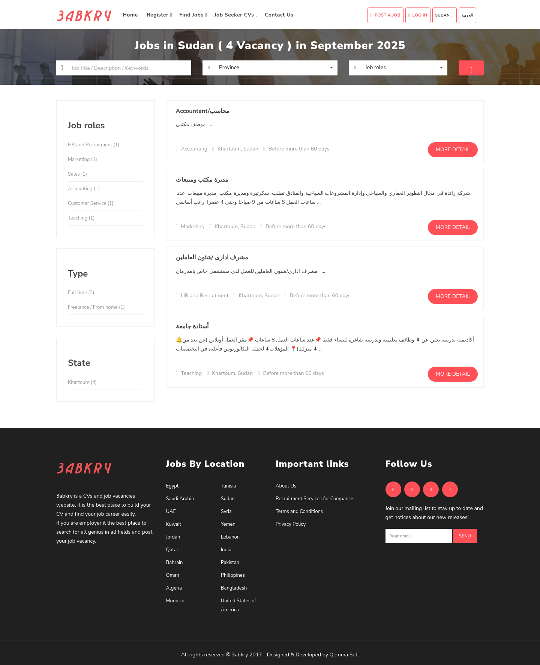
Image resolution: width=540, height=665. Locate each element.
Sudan (444, 15)
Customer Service (91, 203)
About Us (286, 486)
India (226, 549)
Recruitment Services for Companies (315, 498)
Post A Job (385, 15)
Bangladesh (234, 588)
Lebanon (230, 537)
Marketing (82, 159)
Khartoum (82, 382)
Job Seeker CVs (236, 14)
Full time (81, 292)
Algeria (174, 588)
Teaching (81, 218)
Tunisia (228, 486)
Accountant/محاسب (203, 111)
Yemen (228, 524)
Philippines (233, 575)
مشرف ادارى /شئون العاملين (212, 257)
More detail (453, 149)
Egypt (172, 486)
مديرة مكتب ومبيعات (202, 180)
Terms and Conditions (299, 511)
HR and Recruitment (94, 144)
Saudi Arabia (180, 498)
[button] (270, 67)
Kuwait (174, 524)
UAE (171, 511)
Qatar (172, 549)
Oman (172, 575)
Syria (226, 511)
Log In (418, 15)
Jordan (173, 537)
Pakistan (230, 562)
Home (131, 14)
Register (159, 14)
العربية (468, 15)
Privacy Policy (291, 524)
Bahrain (174, 562)
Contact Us (280, 14)
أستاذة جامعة (192, 326)
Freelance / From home (96, 307)
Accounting (84, 188)
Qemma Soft (344, 654)
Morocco (175, 600)
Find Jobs (193, 14)
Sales (77, 174)
